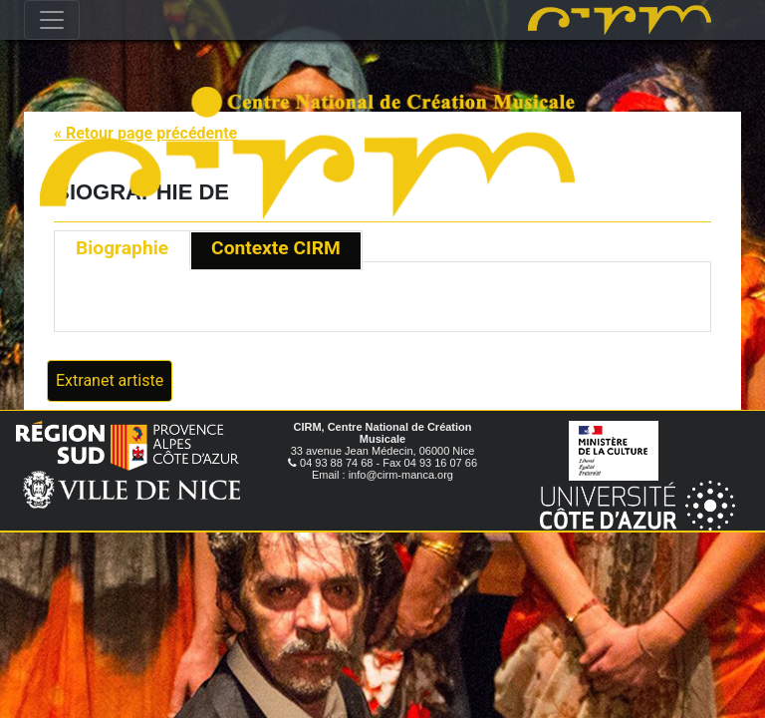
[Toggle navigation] (52, 20)
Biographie (122, 247)
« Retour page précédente (145, 133)
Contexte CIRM (276, 247)
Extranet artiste (109, 380)
